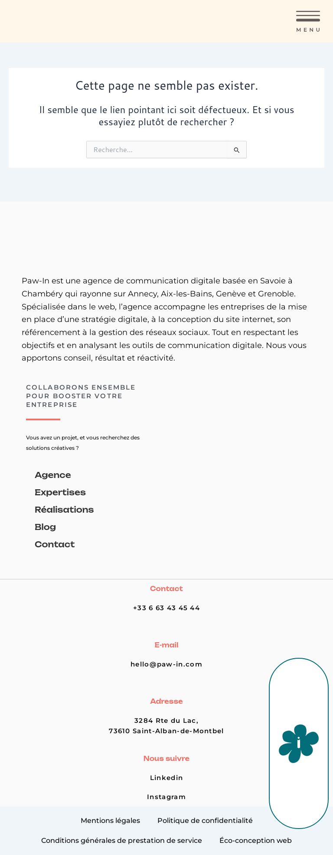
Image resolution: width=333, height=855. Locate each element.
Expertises (60, 492)
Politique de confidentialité (205, 820)
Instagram (166, 797)
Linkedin (166, 778)
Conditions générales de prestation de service (121, 840)
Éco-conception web (255, 840)
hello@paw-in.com (166, 664)
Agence (53, 475)
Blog (45, 527)
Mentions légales (110, 820)
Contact (55, 544)
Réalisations (64, 509)
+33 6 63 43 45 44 (166, 608)
